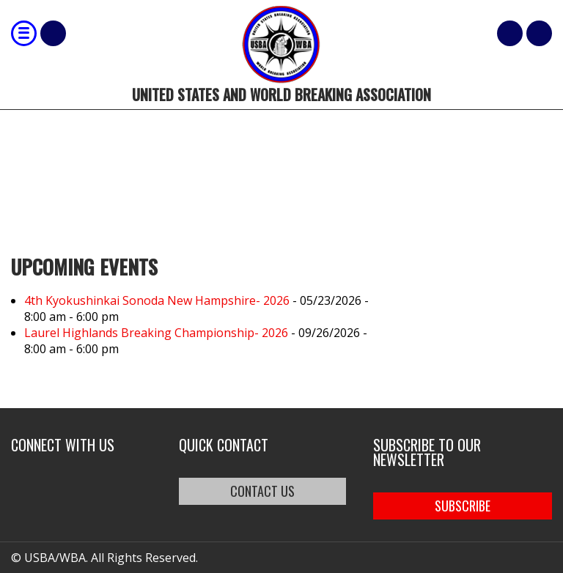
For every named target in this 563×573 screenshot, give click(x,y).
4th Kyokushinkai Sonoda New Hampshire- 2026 (157, 300)
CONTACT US (262, 490)
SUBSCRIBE (462, 505)
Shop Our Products (53, 33)
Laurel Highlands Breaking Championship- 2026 (156, 333)
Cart (510, 33)
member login (539, 33)
